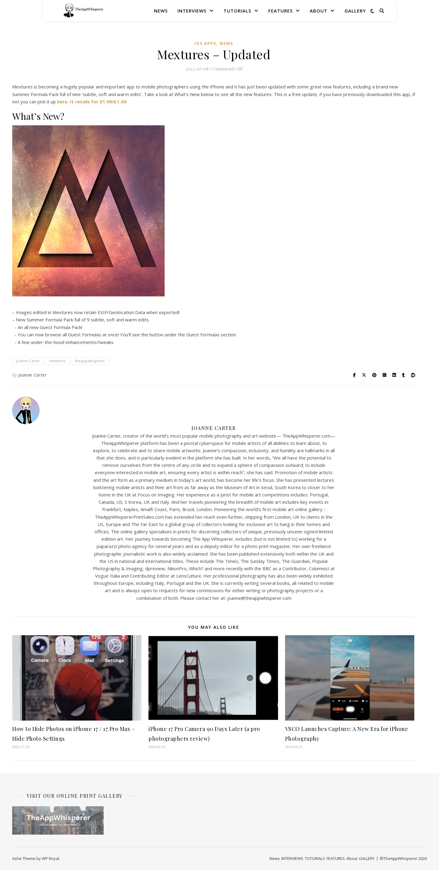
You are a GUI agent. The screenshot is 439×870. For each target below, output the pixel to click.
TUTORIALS (237, 11)
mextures (57, 360)
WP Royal (50, 858)
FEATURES (280, 11)
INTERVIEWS (191, 11)
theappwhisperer (90, 360)
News (161, 11)
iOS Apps (205, 43)
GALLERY (355, 11)
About (318, 11)
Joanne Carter (28, 360)
